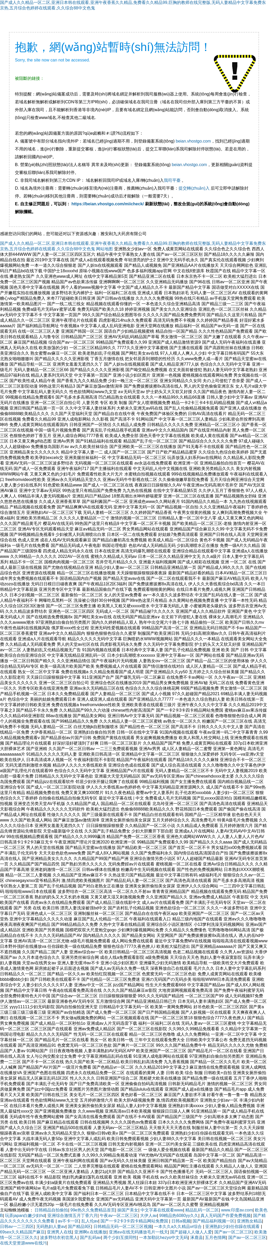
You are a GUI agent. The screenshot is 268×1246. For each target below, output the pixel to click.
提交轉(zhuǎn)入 (193, 188)
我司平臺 (173, 180)
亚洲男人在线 (59, 1232)
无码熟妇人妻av (51, 1226)
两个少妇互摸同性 (120, 1237)
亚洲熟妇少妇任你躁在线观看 (233, 1226)
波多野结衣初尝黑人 (59, 1237)
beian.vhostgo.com (193, 141)
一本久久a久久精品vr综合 (178, 1226)
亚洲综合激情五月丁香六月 (72, 1215)
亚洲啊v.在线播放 (90, 1232)
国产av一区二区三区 (233, 1232)
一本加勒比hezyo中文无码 (163, 1237)
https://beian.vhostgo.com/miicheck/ (107, 204)
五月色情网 (215, 1237)
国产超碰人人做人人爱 (191, 1232)
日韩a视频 (181, 1221)
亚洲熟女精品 (249, 1221)
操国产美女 (127, 1210)
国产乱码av (90, 1237)
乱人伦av (89, 1221)
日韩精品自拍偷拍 (51, 1210)
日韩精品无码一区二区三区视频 (122, 1226)
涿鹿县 (196, 1237)
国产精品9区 (79, 1226)
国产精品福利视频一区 (213, 1221)
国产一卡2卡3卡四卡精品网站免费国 (134, 1221)
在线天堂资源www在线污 (23, 1243)
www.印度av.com (237, 1210)
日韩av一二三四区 (17, 1226)
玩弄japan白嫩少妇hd (25, 1215)
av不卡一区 (68, 1221)
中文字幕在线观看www (162, 1210)
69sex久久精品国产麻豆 (22, 1232)
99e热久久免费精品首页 (92, 1210)
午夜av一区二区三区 (119, 1215)
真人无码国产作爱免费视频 (225, 1215)
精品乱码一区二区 (202, 1210)
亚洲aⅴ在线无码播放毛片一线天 (138, 1232)
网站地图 (104, 249)
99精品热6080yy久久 (178, 1215)
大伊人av (148, 1215)
